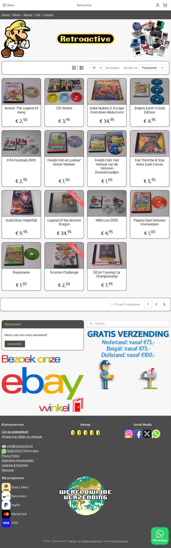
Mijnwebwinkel (121, 541)
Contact (49, 14)
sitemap (72, 541)
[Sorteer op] (152, 67)
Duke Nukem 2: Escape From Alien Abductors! (107, 110)
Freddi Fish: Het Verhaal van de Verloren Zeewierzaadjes (107, 166)
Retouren (8, 470)
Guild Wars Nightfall (21, 220)
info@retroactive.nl (20, 446)
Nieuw (16, 14)
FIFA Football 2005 (21, 160)
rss (79, 541)
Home (5, 14)
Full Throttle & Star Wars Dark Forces (150, 162)
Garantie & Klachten (15, 465)
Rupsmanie (21, 272)
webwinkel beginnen (92, 541)
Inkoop (28, 14)
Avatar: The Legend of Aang (21, 110)
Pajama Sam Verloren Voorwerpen (150, 222)
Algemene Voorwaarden (18, 460)
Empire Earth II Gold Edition (149, 110)
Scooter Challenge (64, 272)
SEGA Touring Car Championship (106, 274)
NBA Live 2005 (107, 220)
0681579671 (14, 451)
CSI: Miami (64, 108)
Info (38, 14)
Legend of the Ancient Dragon (64, 222)
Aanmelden (15, 344)
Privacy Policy (11, 456)
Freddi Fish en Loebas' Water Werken (64, 162)
